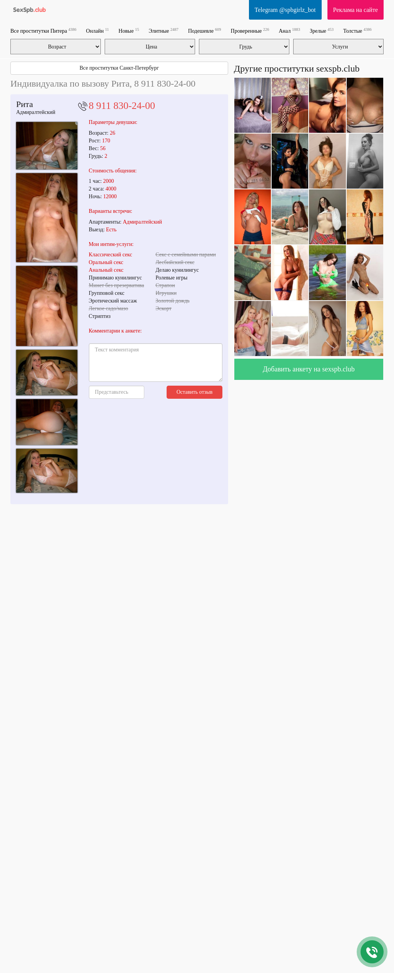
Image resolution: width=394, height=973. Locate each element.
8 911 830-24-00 (122, 105)
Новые (129, 30)
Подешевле (204, 30)
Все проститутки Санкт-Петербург (119, 68)
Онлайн (97, 30)
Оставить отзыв (195, 392)
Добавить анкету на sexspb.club (309, 369)
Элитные (163, 30)
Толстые (357, 30)
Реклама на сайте (355, 10)
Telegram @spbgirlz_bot (285, 10)
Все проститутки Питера (43, 30)
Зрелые (322, 30)
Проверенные (250, 30)
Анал (289, 30)
